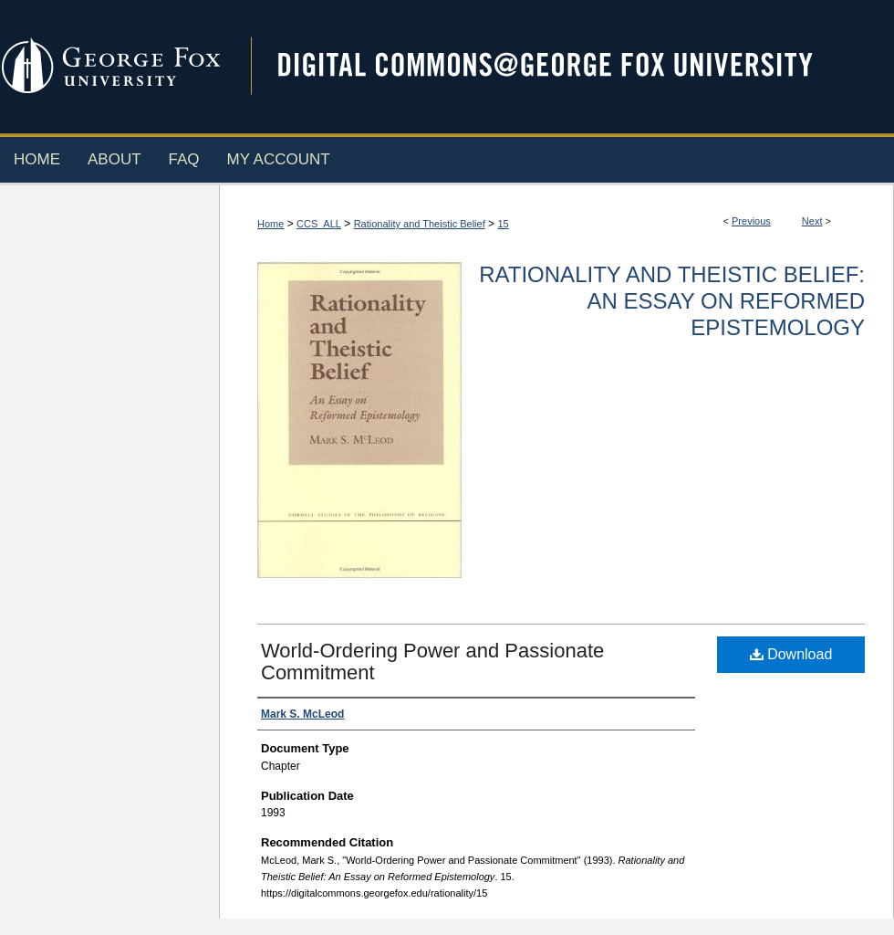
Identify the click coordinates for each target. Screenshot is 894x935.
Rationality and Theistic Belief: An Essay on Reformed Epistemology (672, 301)
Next (812, 220)
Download (791, 654)
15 (502, 223)
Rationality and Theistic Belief (419, 223)
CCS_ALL (318, 223)
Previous (751, 220)
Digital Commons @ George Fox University (561, 66)
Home (270, 223)
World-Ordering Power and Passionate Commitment (432, 661)
